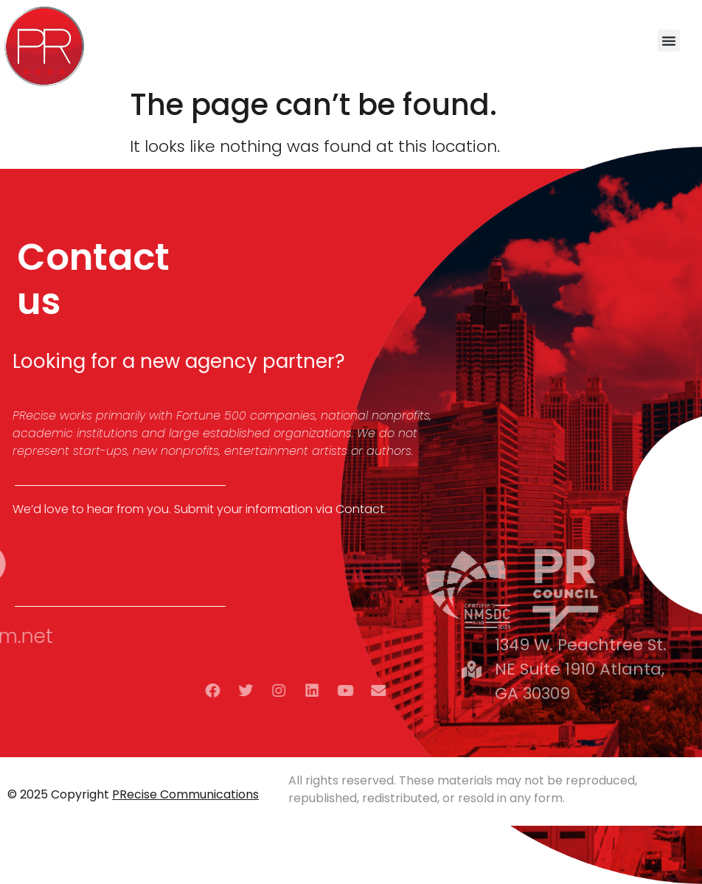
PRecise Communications (185, 794)
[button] (669, 40)
